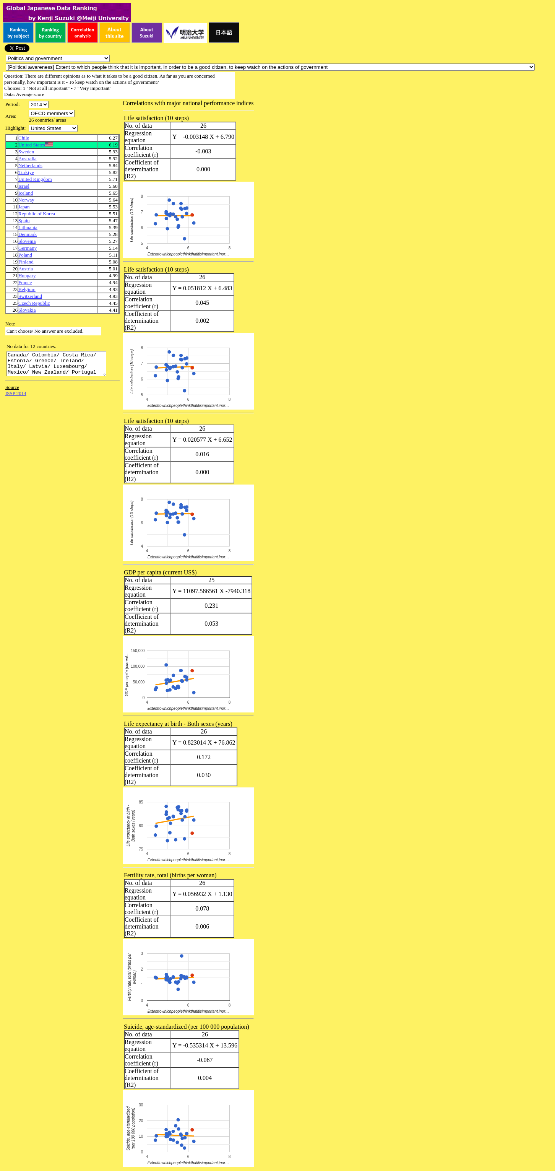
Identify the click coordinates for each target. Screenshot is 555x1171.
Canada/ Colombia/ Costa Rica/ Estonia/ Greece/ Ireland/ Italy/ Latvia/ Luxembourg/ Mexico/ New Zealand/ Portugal (62, 366)
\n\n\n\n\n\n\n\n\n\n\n (52, 113)
